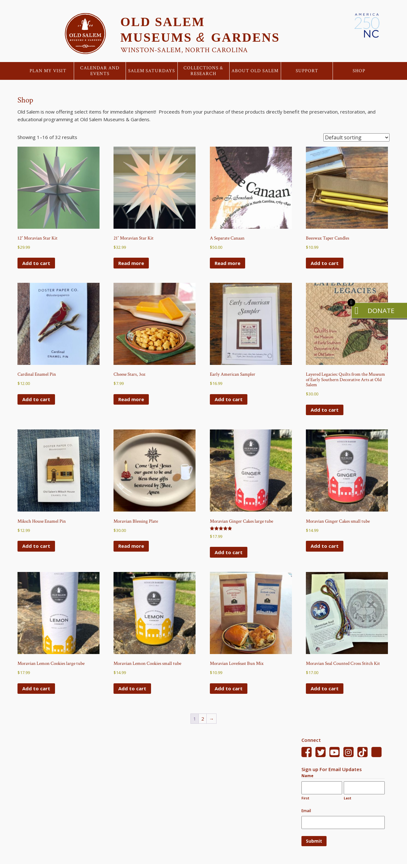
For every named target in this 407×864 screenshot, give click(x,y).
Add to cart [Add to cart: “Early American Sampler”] (229, 399)
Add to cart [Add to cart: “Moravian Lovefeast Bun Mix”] (229, 688)
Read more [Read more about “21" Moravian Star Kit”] (131, 263)
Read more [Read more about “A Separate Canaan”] (227, 263)
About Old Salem (255, 71)
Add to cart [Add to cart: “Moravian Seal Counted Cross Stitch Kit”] (325, 688)
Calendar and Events (100, 71)
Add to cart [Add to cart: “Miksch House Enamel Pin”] (36, 546)
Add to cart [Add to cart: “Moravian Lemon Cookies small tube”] (132, 688)
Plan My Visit (48, 71)
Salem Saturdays (151, 71)
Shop (359, 71)
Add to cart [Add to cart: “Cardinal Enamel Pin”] (36, 399)
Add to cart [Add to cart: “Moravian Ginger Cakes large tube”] (229, 552)
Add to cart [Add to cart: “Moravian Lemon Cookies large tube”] (36, 688)
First (305, 798)
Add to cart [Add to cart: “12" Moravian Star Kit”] (36, 263)
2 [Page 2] (202, 718)
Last (347, 798)
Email (306, 810)
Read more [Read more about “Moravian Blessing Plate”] (131, 546)
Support (307, 71)
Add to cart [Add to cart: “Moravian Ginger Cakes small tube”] (325, 546)
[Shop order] (356, 137)
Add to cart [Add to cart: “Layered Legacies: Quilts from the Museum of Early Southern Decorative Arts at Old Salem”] (325, 410)
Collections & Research (203, 71)
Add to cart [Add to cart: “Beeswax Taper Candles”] (325, 263)
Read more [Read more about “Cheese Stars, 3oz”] (131, 399)
